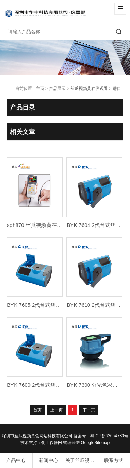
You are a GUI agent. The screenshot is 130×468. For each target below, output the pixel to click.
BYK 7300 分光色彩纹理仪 (97, 385)
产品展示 (57, 88)
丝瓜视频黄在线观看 (89, 88)
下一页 (89, 409)
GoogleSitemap (95, 442)
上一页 (56, 409)
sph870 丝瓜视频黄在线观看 (39, 225)
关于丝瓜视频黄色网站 (81, 460)
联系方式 (113, 460)
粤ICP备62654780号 (109, 435)
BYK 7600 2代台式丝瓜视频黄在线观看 (52, 385)
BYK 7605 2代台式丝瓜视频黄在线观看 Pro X (59, 305)
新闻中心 (48, 460)
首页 (37, 409)
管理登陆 (71, 442)
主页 (40, 88)
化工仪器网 (51, 442)
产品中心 (16, 460)
